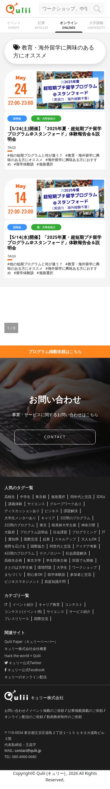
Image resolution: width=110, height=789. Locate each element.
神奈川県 (88, 524)
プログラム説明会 (34, 532)
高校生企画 (13, 560)
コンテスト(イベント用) (23, 611)
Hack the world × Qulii (22, 655)
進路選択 (58, 496)
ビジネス (52, 510)
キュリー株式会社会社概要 (25, 648)
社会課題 (60, 532)
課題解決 (71, 510)
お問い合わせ (15, 710)
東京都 (40, 496)
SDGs (101, 496)
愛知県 (13, 539)
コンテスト (73, 604)
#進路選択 (45, 164)
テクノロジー (50, 553)
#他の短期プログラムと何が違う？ (34, 155)
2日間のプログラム (19, 524)
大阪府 (9, 532)
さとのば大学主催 (18, 567)
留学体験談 (56, 574)
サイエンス (36, 503)
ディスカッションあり (22, 510)
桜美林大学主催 (64, 524)
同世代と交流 (60, 546)
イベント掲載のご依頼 (47, 710)
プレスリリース (16, 618)
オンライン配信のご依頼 (24, 716)
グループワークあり (66, 503)
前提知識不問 (55, 581)
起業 (46, 539)
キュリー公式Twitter (22, 662)
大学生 (62, 567)
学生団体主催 (56, 560)
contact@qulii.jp (28, 750)
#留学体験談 (24, 164)
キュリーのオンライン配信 (25, 676)
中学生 (25, 496)
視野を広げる (15, 546)
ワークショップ (84, 567)
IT (103, 532)
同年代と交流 (81, 496)
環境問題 (45, 567)
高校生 (9, 496)
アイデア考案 (86, 546)
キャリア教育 (49, 604)
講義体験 (15, 503)
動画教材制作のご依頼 (64, 716)
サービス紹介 (79, 611)
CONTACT (55, 436)
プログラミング (84, 532)
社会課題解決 (76, 553)
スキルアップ (65, 539)
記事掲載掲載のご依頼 (86, 710)
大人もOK (89, 539)
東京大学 (34, 560)
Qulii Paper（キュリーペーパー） (31, 641)
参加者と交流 (80, 574)
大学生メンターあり (20, 517)
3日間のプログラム (75, 517)
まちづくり (13, 574)
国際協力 (38, 546)
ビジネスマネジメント (22, 581)
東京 (43, 524)
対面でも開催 (82, 560)
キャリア (48, 517)
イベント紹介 (23, 604)
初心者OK (35, 574)
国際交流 (31, 539)
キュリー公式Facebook (24, 669)
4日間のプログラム (19, 553)
